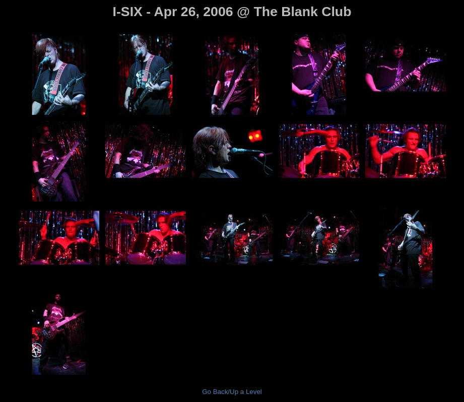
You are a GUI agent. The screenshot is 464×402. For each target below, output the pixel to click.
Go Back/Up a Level (232, 391)
